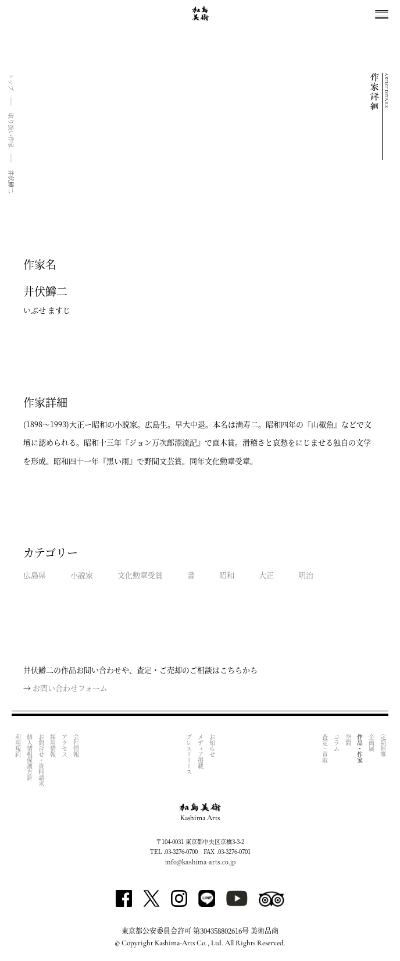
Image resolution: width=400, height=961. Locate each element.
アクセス (64, 745)
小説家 (81, 574)
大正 (266, 574)
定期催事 (382, 745)
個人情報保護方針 (29, 757)
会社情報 (76, 745)
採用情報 (52, 745)
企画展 (371, 742)
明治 (305, 574)
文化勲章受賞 (140, 574)
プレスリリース (188, 754)
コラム (336, 742)
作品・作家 (359, 748)
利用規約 (17, 745)
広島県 (34, 574)
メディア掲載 (200, 751)
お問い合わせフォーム (70, 687)
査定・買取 (324, 748)
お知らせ (212, 745)
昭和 (226, 574)
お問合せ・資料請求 (41, 760)
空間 (348, 740)
